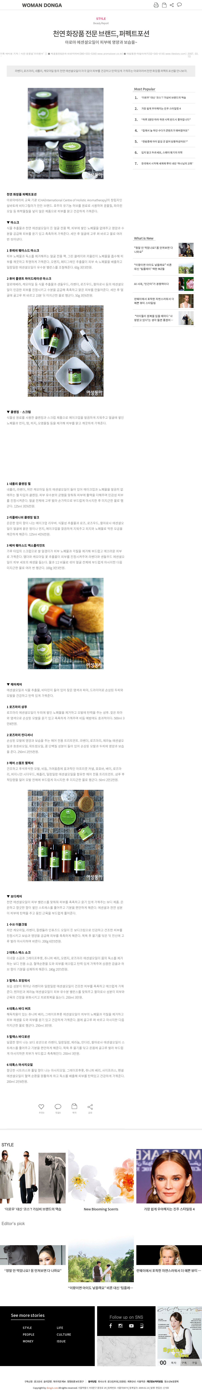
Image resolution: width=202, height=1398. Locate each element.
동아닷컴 (92, 1381)
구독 (184, 1363)
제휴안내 (131, 1381)
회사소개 (102, 1381)
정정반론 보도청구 (75, 1381)
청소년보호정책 (171, 1381)
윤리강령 (48, 1381)
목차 (173, 1363)
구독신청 (28, 1381)
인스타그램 (120, 1326)
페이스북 (110, 1326)
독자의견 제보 (59, 1381)
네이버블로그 (141, 1326)
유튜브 (131, 1326)
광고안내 (38, 1381)
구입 (194, 1363)
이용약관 (141, 1381)
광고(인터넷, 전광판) (117, 1381)
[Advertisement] (57, 453)
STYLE (101, 19)
